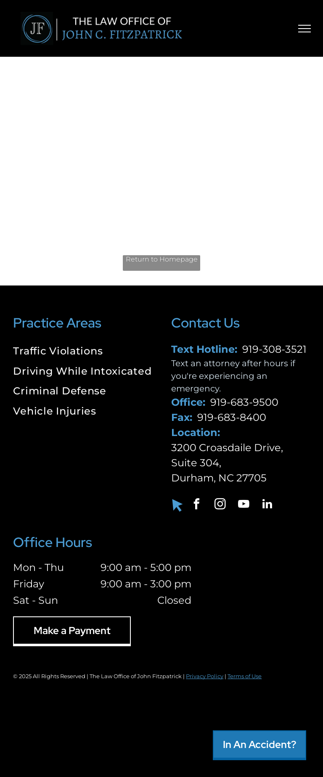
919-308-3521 (274, 349)
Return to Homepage (162, 259)
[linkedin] (267, 505)
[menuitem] (82, 352)
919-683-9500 (244, 402)
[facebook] (196, 505)
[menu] (304, 29)
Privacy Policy (204, 676)
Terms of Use (245, 676)
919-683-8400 (231, 417)
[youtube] (243, 505)
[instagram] (220, 505)
